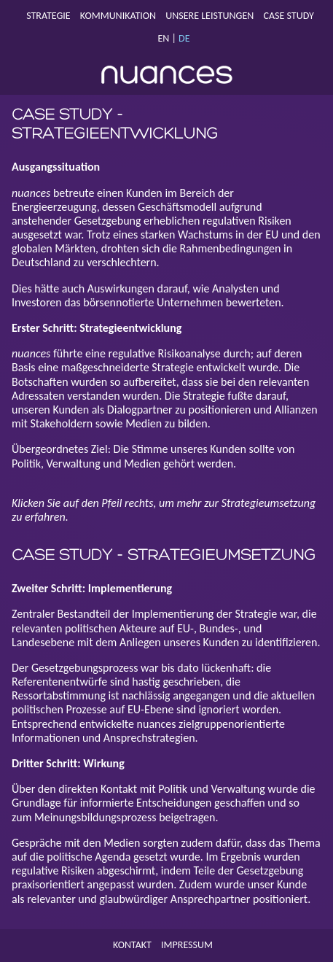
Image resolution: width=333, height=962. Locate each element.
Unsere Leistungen (209, 15)
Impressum (187, 945)
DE (184, 38)
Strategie (48, 15)
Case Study (289, 15)
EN (163, 38)
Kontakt (132, 945)
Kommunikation (118, 15)
